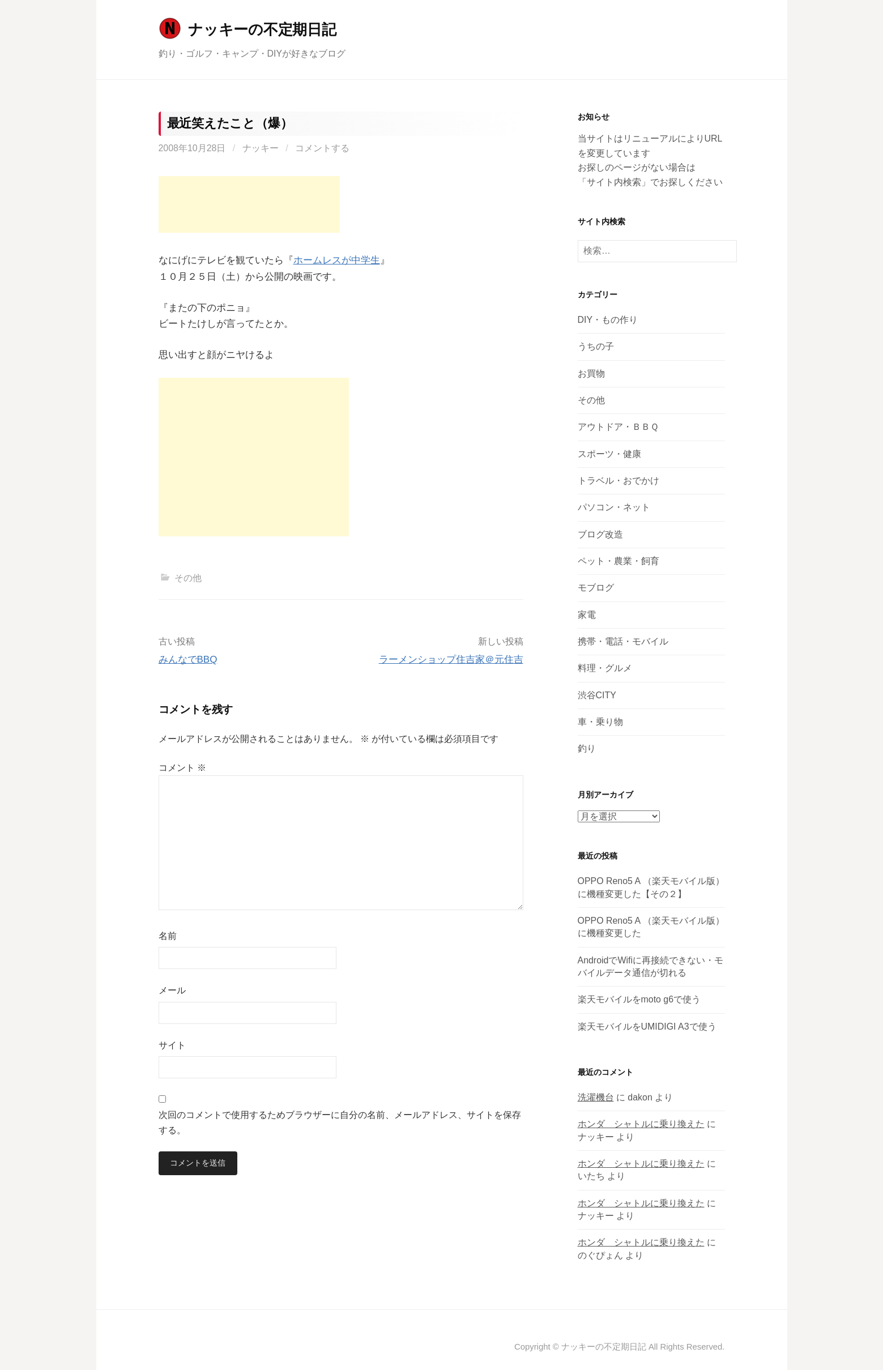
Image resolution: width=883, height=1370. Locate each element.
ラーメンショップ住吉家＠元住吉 (451, 659)
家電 (587, 615)
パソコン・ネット (614, 507)
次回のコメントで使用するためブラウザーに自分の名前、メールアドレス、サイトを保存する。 (340, 1122)
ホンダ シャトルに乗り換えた (641, 1124)
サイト (172, 1045)
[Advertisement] (249, 204)
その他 (188, 578)
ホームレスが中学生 (336, 260)
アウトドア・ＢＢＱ (618, 427)
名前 (168, 936)
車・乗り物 (600, 722)
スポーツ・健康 (609, 454)
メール (172, 990)
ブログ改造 (600, 534)
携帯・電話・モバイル (623, 641)
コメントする (322, 148)
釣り (587, 748)
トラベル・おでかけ (618, 480)
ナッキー (260, 148)
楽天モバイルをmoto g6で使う (639, 999)
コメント (182, 768)
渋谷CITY (597, 695)
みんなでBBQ (188, 659)
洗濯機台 (596, 1097)
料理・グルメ (605, 668)
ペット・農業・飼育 (618, 561)
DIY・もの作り (608, 320)
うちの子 (596, 346)
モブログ (596, 587)
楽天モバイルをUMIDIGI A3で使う (647, 1026)
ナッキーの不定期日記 (262, 29)
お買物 (591, 373)
